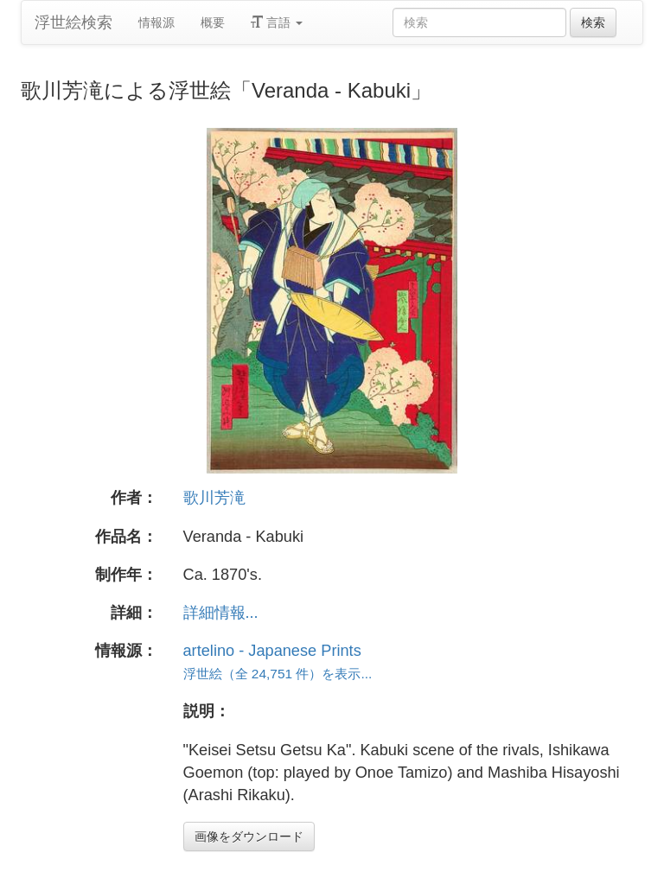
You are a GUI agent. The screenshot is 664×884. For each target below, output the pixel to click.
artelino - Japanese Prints (272, 650)
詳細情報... (221, 612)
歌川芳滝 (214, 497)
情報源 (156, 22)
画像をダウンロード (249, 836)
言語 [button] (277, 22)
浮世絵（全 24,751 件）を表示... (278, 673)
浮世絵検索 (73, 22)
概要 (213, 22)
